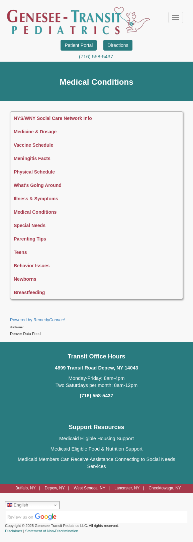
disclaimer (17, 327)
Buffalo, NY (25, 488)
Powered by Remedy (37, 320)
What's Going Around (38, 185)
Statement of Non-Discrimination (51, 531)
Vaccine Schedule (33, 145)
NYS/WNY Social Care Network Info (53, 118)
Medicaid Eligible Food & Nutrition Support (96, 449)
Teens (20, 252)
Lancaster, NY (126, 488)
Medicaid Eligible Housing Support (96, 438)
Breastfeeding (29, 292)
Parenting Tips (30, 239)
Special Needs (29, 225)
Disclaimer (13, 531)
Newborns (25, 279)
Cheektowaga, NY (165, 488)
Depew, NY (54, 488)
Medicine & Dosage (35, 131)
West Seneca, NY (89, 488)
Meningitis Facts (32, 158)
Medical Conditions (35, 212)
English (17, 505)
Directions (117, 45)
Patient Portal (79, 45)
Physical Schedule (34, 172)
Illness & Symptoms (36, 198)
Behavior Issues (32, 265)
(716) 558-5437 (96, 56)
